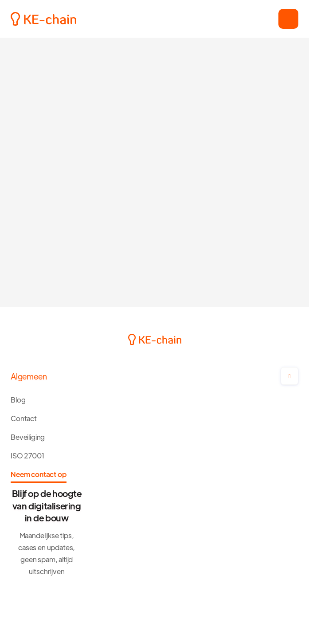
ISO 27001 (28, 455)
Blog (18, 399)
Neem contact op (38, 474)
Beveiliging (28, 437)
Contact (24, 418)
